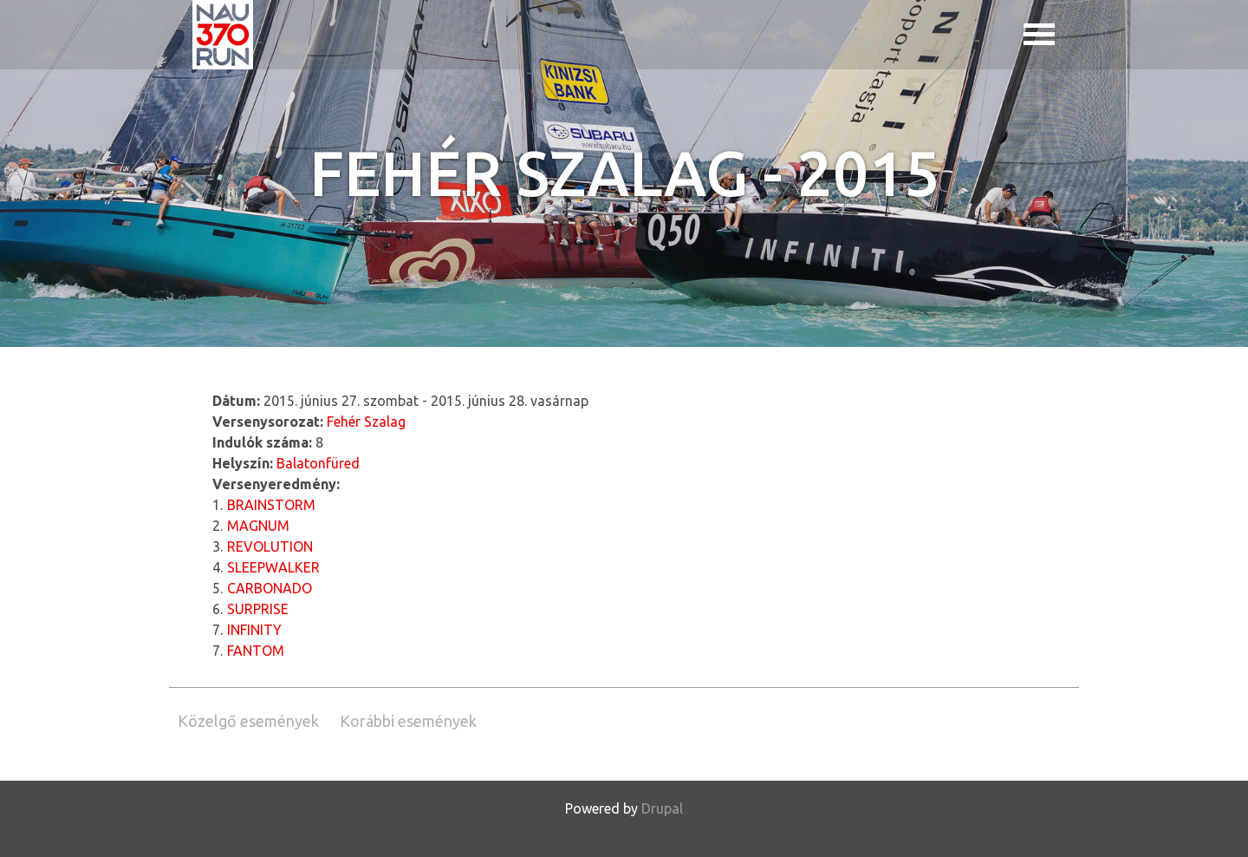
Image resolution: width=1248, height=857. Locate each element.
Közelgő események (248, 720)
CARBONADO (269, 588)
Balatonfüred (318, 463)
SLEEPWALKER (273, 567)
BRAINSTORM (271, 505)
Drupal (662, 808)
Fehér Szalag (366, 421)
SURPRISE (258, 609)
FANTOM (255, 650)
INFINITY (254, 630)
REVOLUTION (270, 546)
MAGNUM (258, 525)
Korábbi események (408, 720)
